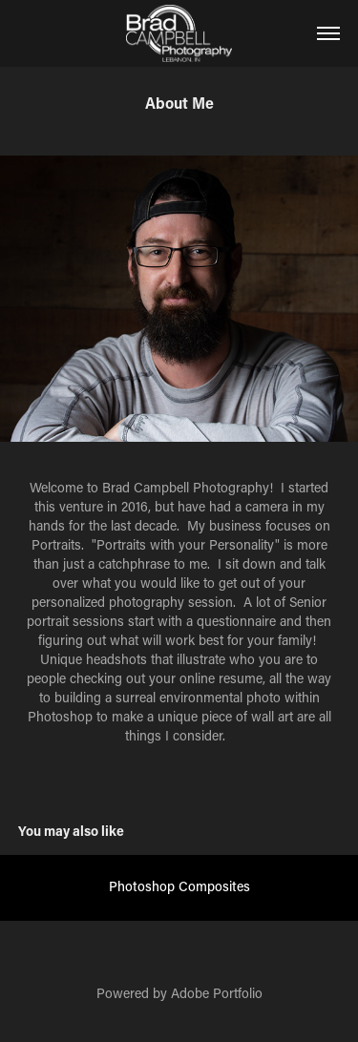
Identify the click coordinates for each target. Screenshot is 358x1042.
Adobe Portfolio (217, 993)
